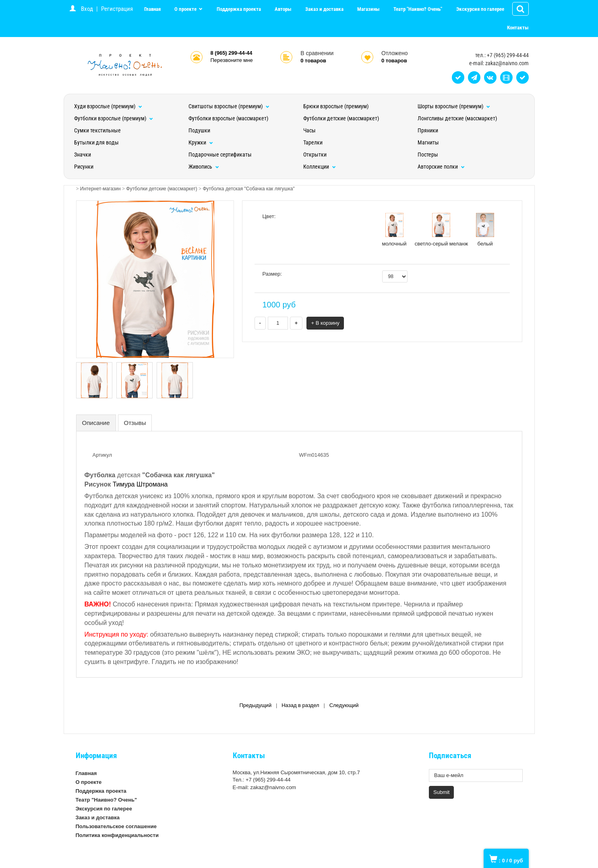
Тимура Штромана (140, 484)
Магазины (368, 9)
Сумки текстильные (97, 130)
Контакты (518, 28)
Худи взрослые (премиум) (108, 106)
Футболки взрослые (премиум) (113, 118)
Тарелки (313, 142)
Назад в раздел (300, 705)
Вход (87, 8)
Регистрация (117, 8)
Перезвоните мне (232, 60)
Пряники (428, 130)
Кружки (200, 142)
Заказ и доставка (324, 9)
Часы (309, 130)
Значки (82, 154)
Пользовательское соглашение (116, 826)
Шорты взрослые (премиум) (454, 106)
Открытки (315, 154)
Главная (152, 9)
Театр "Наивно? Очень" (417, 9)
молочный (394, 230)
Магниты (428, 142)
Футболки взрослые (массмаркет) (228, 118)
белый (485, 230)
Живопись (203, 166)
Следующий (344, 705)
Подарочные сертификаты (220, 154)
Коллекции (319, 166)
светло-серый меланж (441, 230)
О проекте (186, 9)
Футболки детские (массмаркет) (341, 118)
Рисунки (83, 166)
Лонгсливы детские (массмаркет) (457, 118)
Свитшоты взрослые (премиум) (228, 106)
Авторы (283, 9)
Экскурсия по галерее (480, 9)
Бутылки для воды (96, 142)
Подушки (199, 130)
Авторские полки (441, 166)
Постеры (428, 154)
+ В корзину (325, 323)
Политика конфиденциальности (117, 835)
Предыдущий (255, 705)
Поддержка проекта (239, 9)
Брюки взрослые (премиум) (335, 106)
